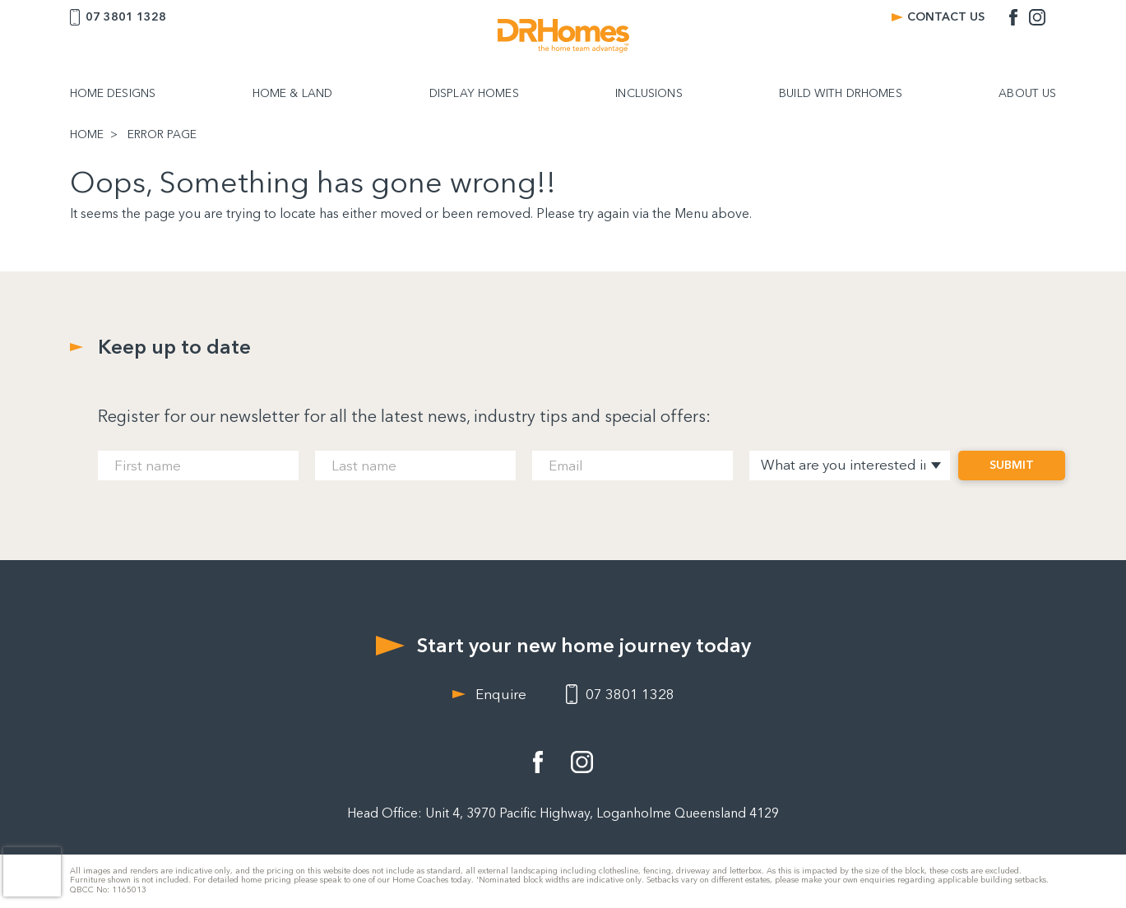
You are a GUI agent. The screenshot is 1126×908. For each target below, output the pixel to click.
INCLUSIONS (648, 93)
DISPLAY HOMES (474, 93)
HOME (87, 134)
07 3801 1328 (126, 17)
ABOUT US (1027, 93)
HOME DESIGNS (113, 93)
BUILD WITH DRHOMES (840, 93)
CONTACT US (946, 17)
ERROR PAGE (162, 134)
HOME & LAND (293, 93)
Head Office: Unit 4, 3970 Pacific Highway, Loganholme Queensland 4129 (563, 813)
